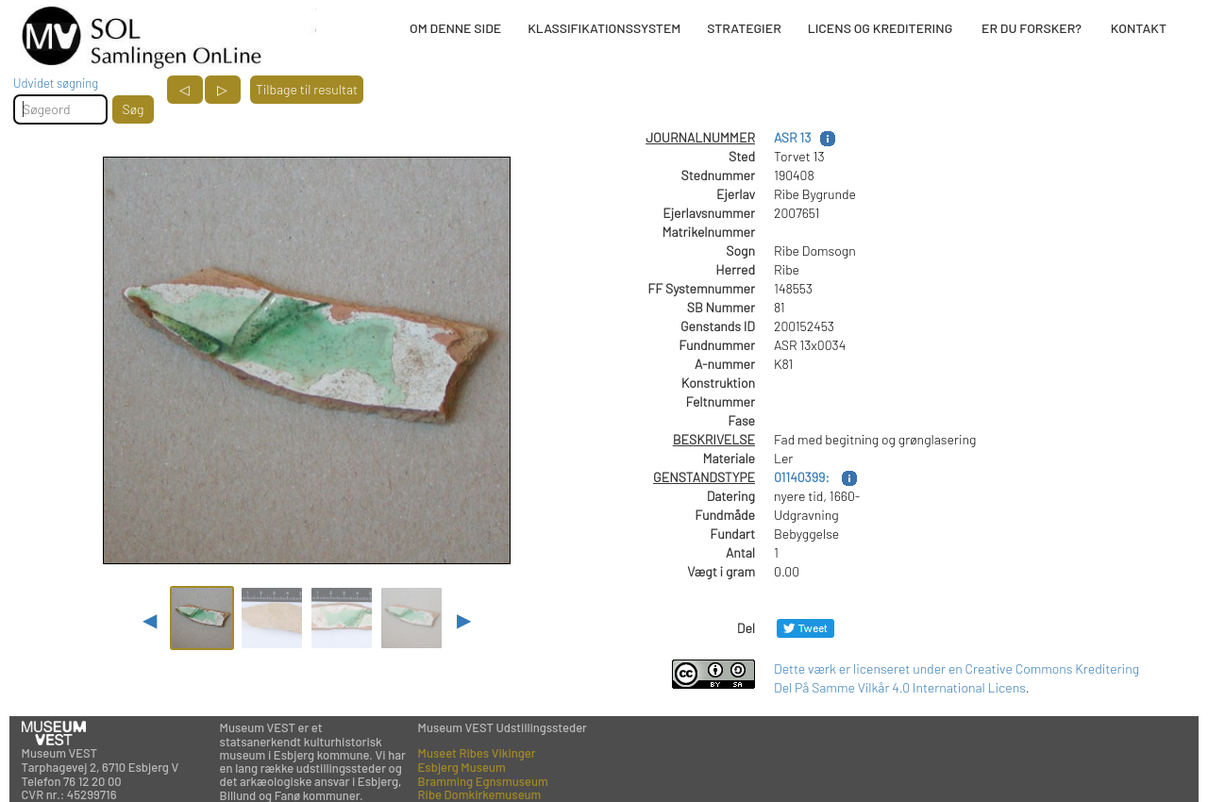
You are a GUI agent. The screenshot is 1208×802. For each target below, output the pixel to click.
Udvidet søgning (55, 83)
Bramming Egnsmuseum (483, 781)
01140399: (803, 477)
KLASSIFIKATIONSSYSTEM (604, 28)
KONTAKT (1138, 28)
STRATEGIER (743, 28)
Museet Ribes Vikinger (477, 752)
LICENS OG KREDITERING (880, 28)
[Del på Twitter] (805, 628)
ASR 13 (792, 137)
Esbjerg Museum (462, 767)
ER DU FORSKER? (1032, 28)
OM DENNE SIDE (455, 28)
